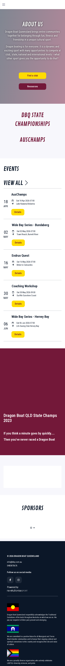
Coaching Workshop (24, 286)
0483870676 (12, 565)
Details (17, 212)
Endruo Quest (20, 255)
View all (16, 183)
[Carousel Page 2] (34, 528)
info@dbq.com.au (14, 562)
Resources (32, 86)
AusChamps (19, 194)
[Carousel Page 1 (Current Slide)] (31, 528)
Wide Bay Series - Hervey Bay (30, 317)
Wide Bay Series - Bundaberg (30, 225)
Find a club (32, 75)
